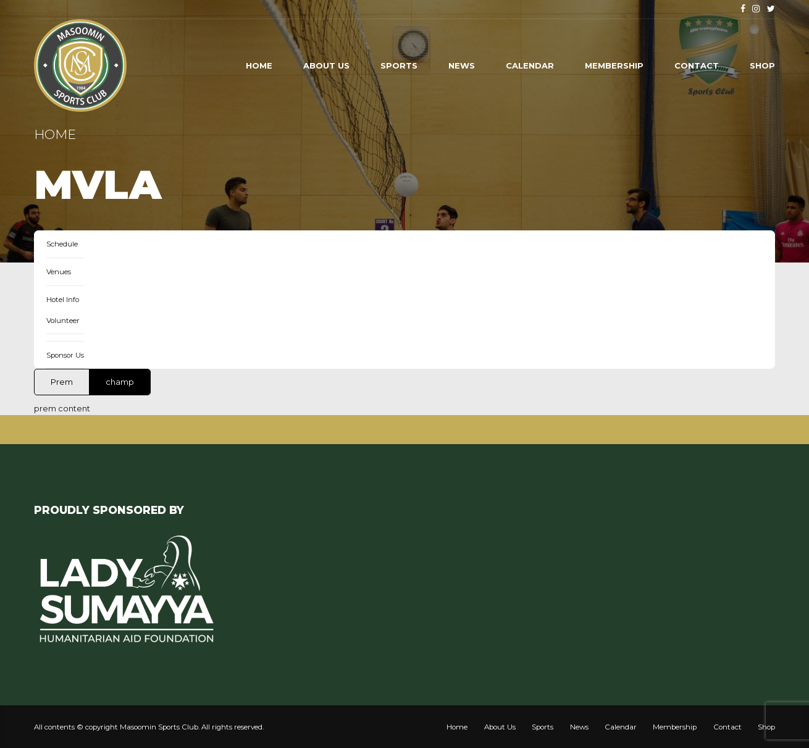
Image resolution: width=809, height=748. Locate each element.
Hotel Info (62, 299)
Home (259, 65)
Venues (58, 271)
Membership (614, 65)
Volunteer (63, 320)
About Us (326, 65)
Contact (696, 65)
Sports (398, 65)
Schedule (62, 244)
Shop (762, 65)
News (461, 65)
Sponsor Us (65, 355)
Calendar (530, 65)
